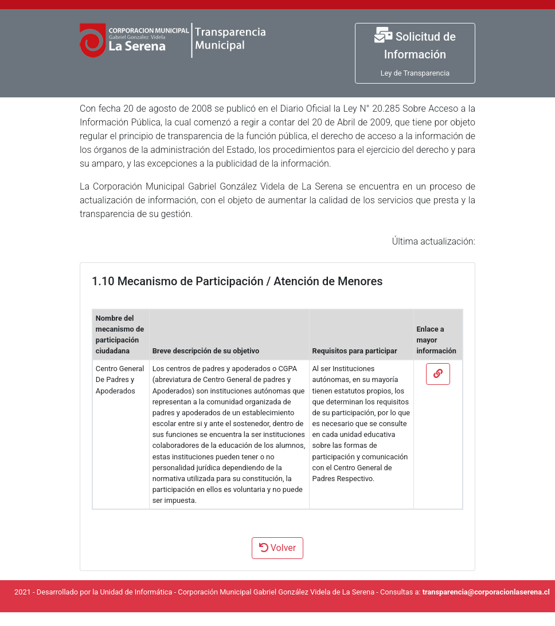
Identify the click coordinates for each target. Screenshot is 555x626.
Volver (277, 547)
